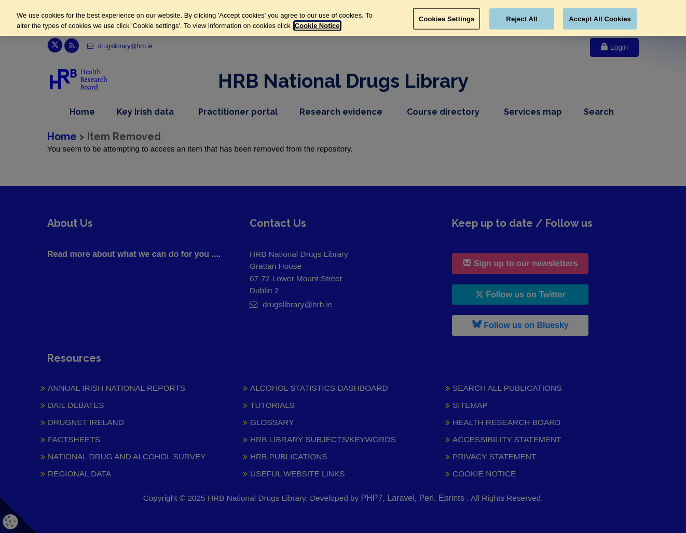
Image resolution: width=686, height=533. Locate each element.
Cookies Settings (447, 18)
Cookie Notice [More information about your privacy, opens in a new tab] (317, 26)
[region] (343, 18)
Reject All (521, 18)
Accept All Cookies (600, 18)
